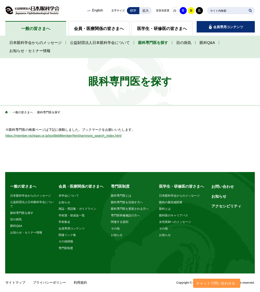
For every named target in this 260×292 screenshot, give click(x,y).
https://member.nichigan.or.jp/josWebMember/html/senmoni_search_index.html (63, 135)
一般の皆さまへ (35, 28)
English (97, 10)
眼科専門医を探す (153, 43)
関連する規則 (119, 221)
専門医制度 (66, 248)
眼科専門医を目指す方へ (127, 202)
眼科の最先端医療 (170, 202)
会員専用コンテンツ (228, 27)
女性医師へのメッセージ (175, 221)
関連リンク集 (67, 235)
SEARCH (250, 10)
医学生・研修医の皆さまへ (162, 28)
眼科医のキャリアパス (173, 215)
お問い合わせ (222, 187)
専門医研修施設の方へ (125, 215)
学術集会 (64, 221)
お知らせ (64, 202)
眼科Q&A (207, 43)
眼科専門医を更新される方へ (130, 208)
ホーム (6, 112)
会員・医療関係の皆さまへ (99, 28)
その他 (115, 228)
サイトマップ (15, 282)
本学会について (69, 195)
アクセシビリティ (226, 206)
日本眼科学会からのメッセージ (35, 43)
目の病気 (183, 43)
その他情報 (66, 241)
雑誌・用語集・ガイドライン (77, 208)
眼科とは (165, 208)
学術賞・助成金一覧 (72, 215)
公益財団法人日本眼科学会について (100, 43)
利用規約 (80, 282)
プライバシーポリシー (49, 282)
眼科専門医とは (121, 195)
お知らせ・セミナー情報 (29, 51)
